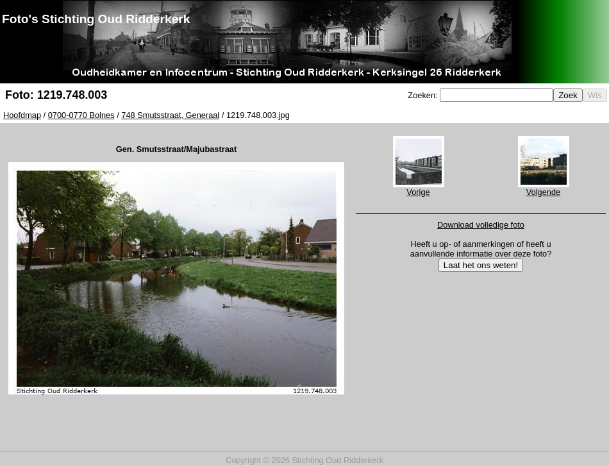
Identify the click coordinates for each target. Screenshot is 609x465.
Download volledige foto (480, 225)
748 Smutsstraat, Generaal (170, 115)
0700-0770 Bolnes (81, 115)
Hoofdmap (22, 115)
